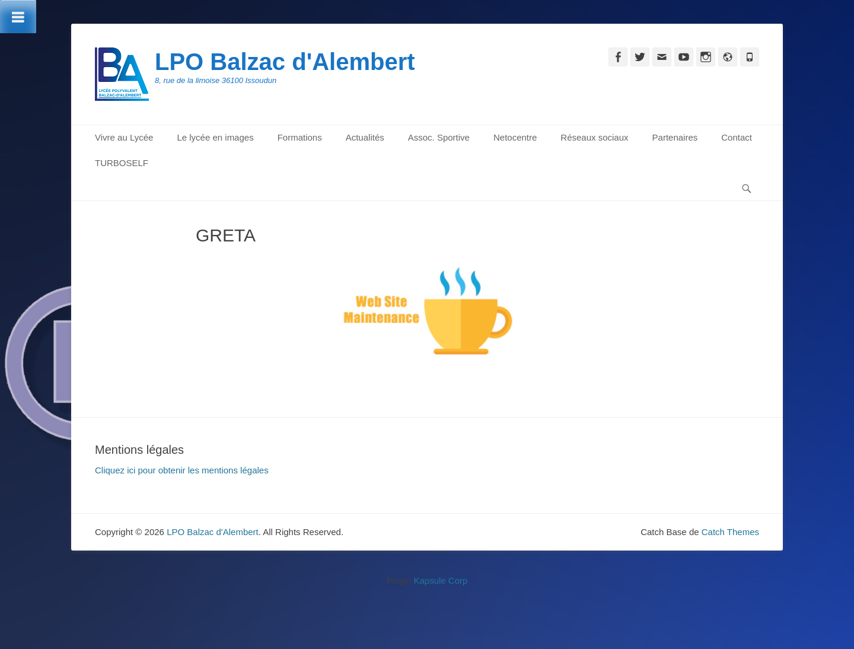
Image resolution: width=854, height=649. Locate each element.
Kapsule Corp (440, 580)
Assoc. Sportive (439, 137)
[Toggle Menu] (18, 16)
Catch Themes (730, 532)
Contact (736, 137)
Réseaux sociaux (594, 137)
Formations (300, 137)
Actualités (365, 137)
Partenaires (675, 137)
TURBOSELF (121, 163)
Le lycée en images (215, 137)
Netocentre (515, 137)
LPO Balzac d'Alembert (285, 62)
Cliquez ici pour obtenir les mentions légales (182, 470)
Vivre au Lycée (124, 137)
